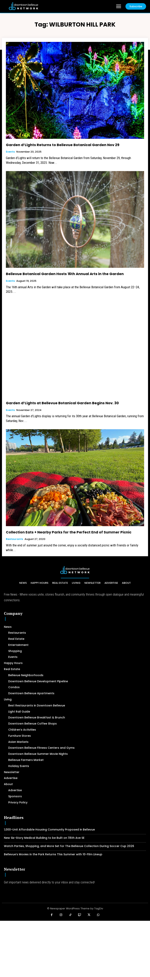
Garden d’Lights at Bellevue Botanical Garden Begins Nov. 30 (62, 403)
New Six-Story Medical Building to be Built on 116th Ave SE (44, 838)
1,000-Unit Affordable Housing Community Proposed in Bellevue (49, 830)
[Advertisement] (75, 948)
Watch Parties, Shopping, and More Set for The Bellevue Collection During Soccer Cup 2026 (69, 846)
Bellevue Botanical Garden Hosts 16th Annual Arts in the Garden (65, 273)
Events (10, 151)
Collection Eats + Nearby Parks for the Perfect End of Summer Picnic (68, 532)
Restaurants (14, 539)
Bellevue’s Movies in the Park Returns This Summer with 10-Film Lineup (53, 854)
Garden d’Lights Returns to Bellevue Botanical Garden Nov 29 (62, 144)
